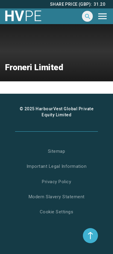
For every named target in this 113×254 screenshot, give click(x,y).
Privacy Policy (56, 181)
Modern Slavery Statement (57, 196)
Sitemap (56, 151)
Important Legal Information (57, 166)
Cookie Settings (57, 212)
